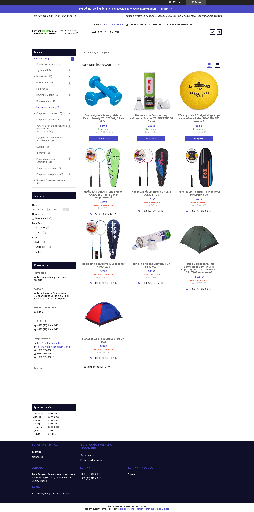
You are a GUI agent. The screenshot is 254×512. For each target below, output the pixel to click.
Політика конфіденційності (157, 509)
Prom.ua (142, 506)
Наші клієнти (98, 32)
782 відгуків (178, 2)
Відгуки (114, 32)
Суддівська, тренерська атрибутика (49, 139)
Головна (96, 24)
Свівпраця (37, 457)
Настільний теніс (45, 95)
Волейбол (41, 76)
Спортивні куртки (45, 119)
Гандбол (40, 88)
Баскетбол (42, 82)
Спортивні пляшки (46, 168)
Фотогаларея (87, 455)
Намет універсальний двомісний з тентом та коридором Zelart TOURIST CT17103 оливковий (199, 268)
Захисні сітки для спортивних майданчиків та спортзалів (51, 128)
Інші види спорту (45, 107)
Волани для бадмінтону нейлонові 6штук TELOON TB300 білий (151, 118)
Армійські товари (45, 64)
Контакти (158, 24)
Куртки (40, 146)
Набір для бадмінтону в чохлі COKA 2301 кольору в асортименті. (103, 194)
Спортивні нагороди (47, 174)
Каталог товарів (113, 24)
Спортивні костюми (46, 113)
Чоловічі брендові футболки (51, 180)
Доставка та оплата (138, 24)
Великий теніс (43, 101)
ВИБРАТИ (167, 8)
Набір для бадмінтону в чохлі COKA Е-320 (151, 193)
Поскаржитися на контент (131, 509)
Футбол (40, 70)
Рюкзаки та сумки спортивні (45, 160)
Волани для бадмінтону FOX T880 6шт (151, 265)
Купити (105, 138)
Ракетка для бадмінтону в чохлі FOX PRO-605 (199, 193)
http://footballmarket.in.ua (50, 343)
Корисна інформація (179, 24)
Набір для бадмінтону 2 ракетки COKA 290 (103, 265)
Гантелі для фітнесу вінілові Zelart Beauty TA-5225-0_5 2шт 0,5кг (103, 118)
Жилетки (41, 153)
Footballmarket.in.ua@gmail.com (54, 346)
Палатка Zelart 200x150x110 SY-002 (103, 340)
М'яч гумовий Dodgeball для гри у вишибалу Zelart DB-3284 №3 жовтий (199, 118)
